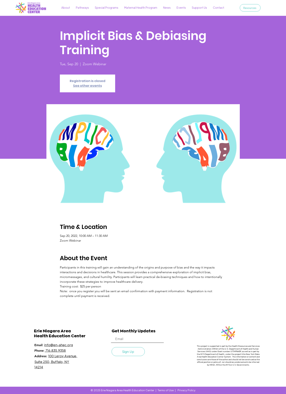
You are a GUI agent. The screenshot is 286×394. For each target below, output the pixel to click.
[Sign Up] (128, 351)
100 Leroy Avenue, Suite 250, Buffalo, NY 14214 (55, 361)
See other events (87, 85)
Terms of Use (166, 390)
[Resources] (250, 7)
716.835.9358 (55, 350)
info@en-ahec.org (58, 345)
